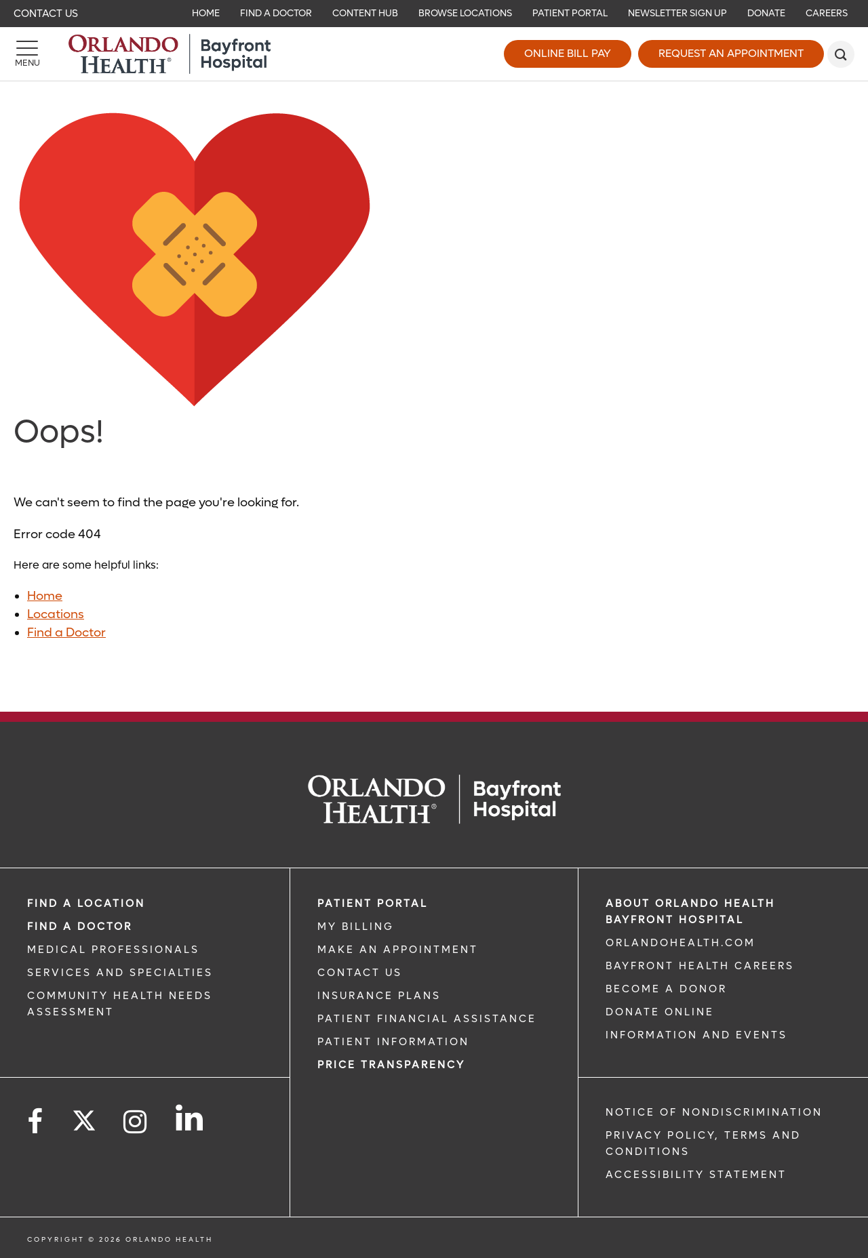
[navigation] (434, 13)
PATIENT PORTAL (372, 903)
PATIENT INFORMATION (393, 1042)
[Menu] (27, 54)
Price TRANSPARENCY (391, 1065)
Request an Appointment (731, 53)
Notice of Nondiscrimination (714, 1112)
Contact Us (46, 13)
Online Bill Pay (567, 53)
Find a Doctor (66, 633)
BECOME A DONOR (666, 989)
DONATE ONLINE (660, 1012)
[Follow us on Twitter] (84, 1116)
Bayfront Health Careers (700, 966)
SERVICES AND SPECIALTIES (120, 972)
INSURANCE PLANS (379, 995)
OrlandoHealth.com (680, 943)
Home (44, 596)
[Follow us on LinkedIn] (190, 1117)
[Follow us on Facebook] (36, 1122)
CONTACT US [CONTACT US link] (359, 972)
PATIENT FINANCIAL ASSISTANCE (426, 1019)
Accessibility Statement (696, 1174)
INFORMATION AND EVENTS (696, 1035)
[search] (840, 54)
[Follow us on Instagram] (136, 1122)
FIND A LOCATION (86, 903)
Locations (55, 614)
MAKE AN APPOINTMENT (397, 949)
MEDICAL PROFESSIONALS (113, 949)
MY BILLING (355, 926)
